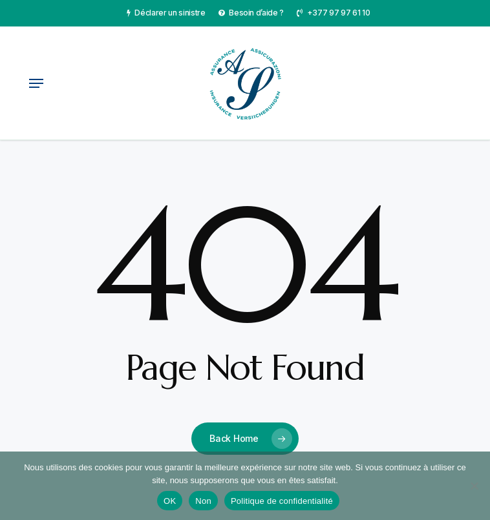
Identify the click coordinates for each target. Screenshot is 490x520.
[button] (36, 83)
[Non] (473, 485)
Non (203, 501)
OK (170, 501)
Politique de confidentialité (282, 501)
